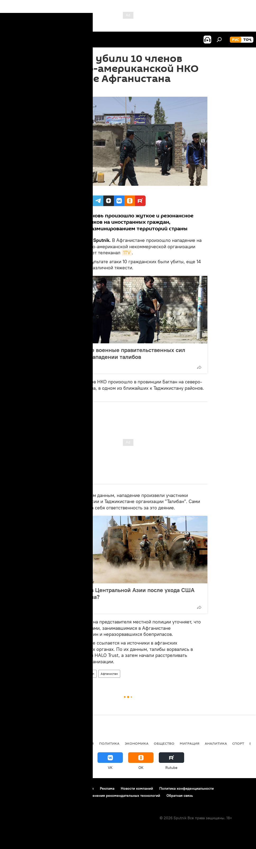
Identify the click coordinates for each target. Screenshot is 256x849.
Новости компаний (137, 788)
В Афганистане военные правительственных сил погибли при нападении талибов (119, 353)
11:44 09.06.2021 (63, 90)
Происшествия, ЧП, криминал (72, 674)
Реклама (107, 788)
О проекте (14, 788)
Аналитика (216, 743)
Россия (87, 743)
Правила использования (73, 788)
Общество (164, 743)
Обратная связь (179, 795)
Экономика (136, 743)
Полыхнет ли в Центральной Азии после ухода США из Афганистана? (124, 593)
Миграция (189, 743)
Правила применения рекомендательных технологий (114, 795)
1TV (127, 253)
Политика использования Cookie (34, 795)
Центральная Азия (56, 743)
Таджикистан (19, 743)
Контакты (38, 788)
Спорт (238, 743)
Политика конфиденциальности (186, 788)
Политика (109, 743)
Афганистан (109, 674)
